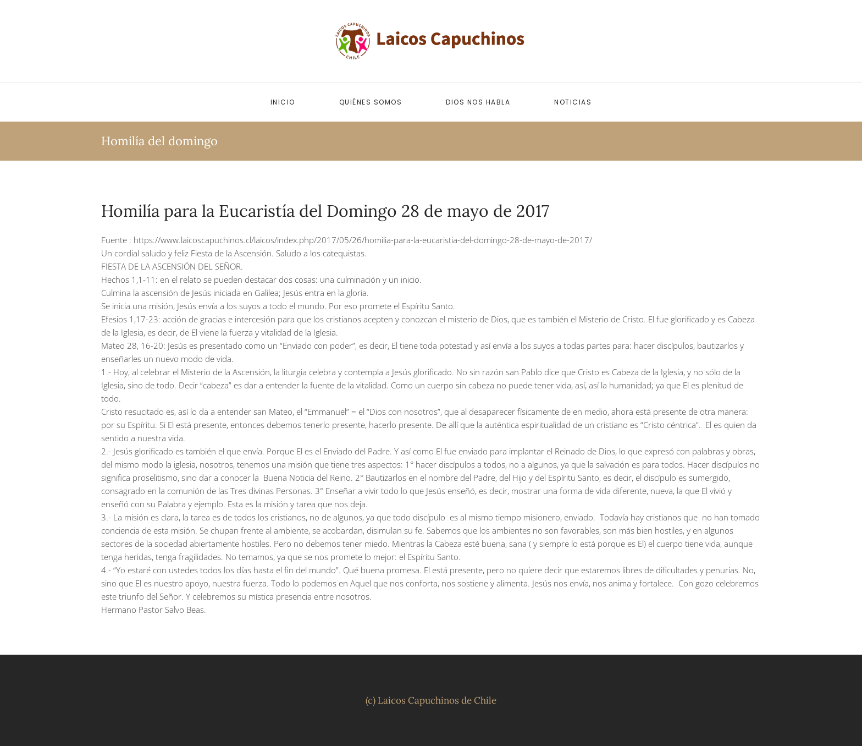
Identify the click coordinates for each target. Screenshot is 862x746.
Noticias (573, 102)
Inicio (282, 102)
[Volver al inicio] (431, 41)
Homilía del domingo (159, 141)
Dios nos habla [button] (478, 102)
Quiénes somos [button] (370, 102)
